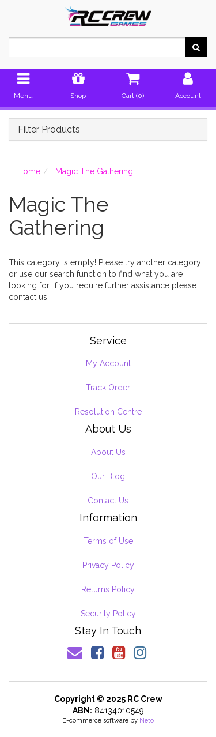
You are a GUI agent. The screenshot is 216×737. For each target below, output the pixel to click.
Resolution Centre (108, 411)
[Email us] (74, 652)
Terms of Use (108, 541)
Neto (146, 720)
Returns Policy (108, 589)
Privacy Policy (108, 565)
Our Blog (108, 476)
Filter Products (49, 130)
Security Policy (108, 613)
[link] (97, 652)
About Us (108, 452)
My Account (108, 363)
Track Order (108, 387)
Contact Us (108, 500)
